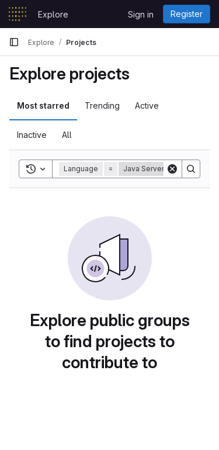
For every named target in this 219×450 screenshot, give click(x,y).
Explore (53, 14)
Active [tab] (147, 105)
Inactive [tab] (32, 135)
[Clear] (172, 169)
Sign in (141, 14)
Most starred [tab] (43, 105)
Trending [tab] (102, 105)
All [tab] (67, 135)
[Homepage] (17, 14)
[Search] (191, 169)
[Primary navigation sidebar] (14, 42)
